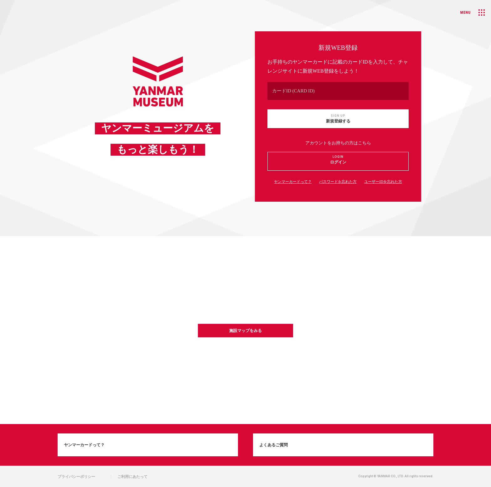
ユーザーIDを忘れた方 (383, 181)
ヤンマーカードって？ (293, 181)
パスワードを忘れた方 (338, 181)
